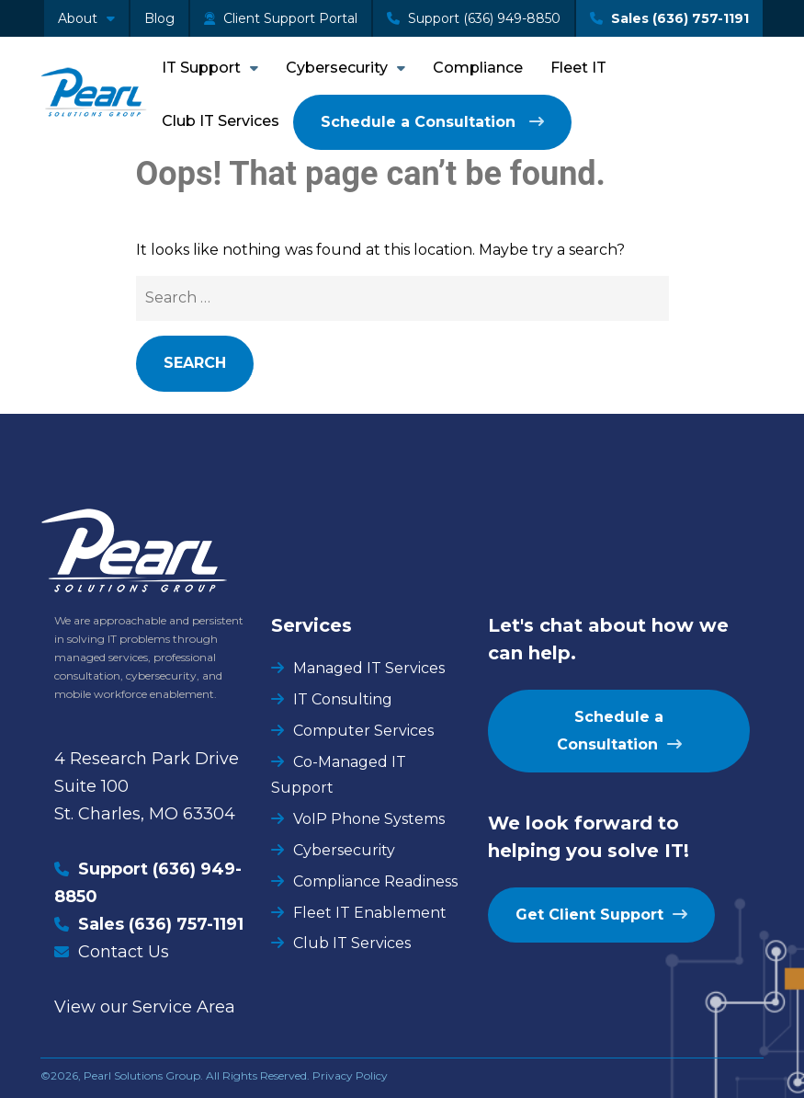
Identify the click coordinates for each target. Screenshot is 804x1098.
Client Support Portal (280, 18)
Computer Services (363, 730)
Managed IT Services (369, 668)
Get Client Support (589, 914)
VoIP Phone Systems (369, 819)
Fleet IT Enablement (370, 912)
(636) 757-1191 (186, 924)
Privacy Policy (350, 1075)
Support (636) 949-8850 (474, 18)
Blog (159, 18)
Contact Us (123, 952)
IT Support (201, 67)
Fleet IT (578, 67)
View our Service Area (144, 1007)
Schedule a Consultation (420, 122)
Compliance (478, 67)
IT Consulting (342, 699)
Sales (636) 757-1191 (669, 18)
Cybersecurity (337, 67)
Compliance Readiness (375, 881)
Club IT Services (220, 121)
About (77, 18)
